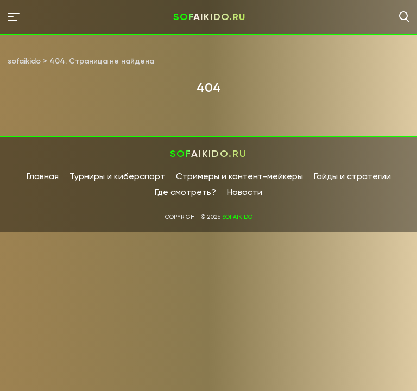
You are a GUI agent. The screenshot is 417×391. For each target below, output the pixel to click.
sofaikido (237, 216)
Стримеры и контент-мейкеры (239, 176)
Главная (43, 176)
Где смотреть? (185, 192)
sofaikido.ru (209, 17)
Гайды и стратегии (352, 176)
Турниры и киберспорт (117, 176)
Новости (244, 192)
